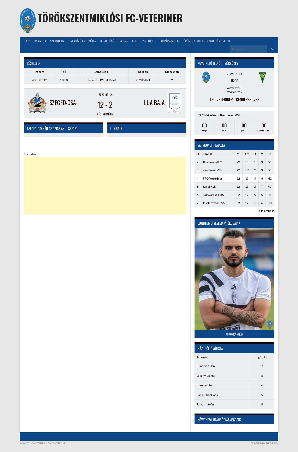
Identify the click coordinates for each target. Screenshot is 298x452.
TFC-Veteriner (212, 178)
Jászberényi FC (212, 162)
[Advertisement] (105, 186)
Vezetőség (148, 41)
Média (92, 41)
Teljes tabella (265, 210)
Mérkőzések (77, 41)
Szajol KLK (209, 186)
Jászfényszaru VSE (215, 203)
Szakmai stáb (58, 41)
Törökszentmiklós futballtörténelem (206, 41)
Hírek (27, 41)
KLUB (135, 41)
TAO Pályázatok (168, 41)
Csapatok (40, 41)
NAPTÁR (124, 41)
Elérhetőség (107, 41)
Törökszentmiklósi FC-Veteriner (110, 17)
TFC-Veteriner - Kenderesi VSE (234, 99)
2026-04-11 (234, 74)
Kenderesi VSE (212, 170)
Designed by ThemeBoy (264, 443)
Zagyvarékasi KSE (214, 195)
